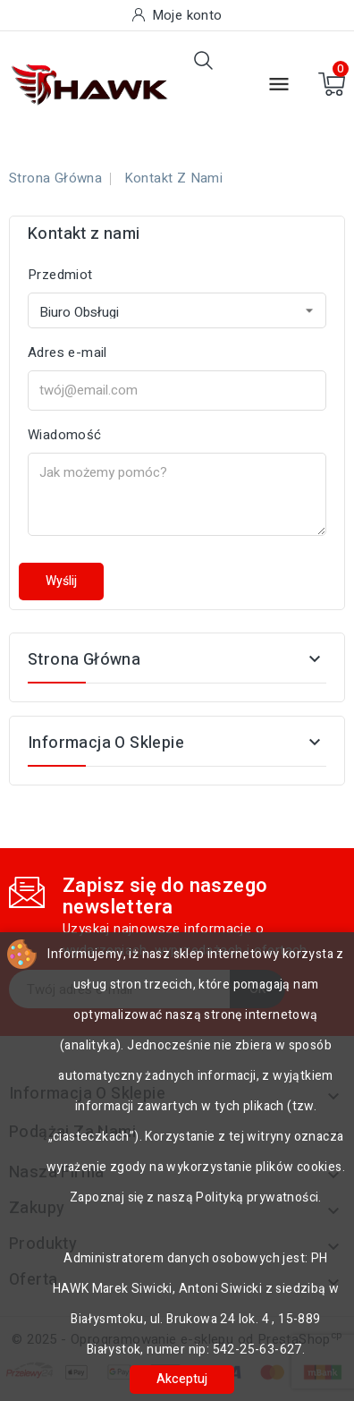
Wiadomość (65, 435)
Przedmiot (60, 274)
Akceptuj (181, 1379)
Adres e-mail (67, 352)
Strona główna (84, 660)
